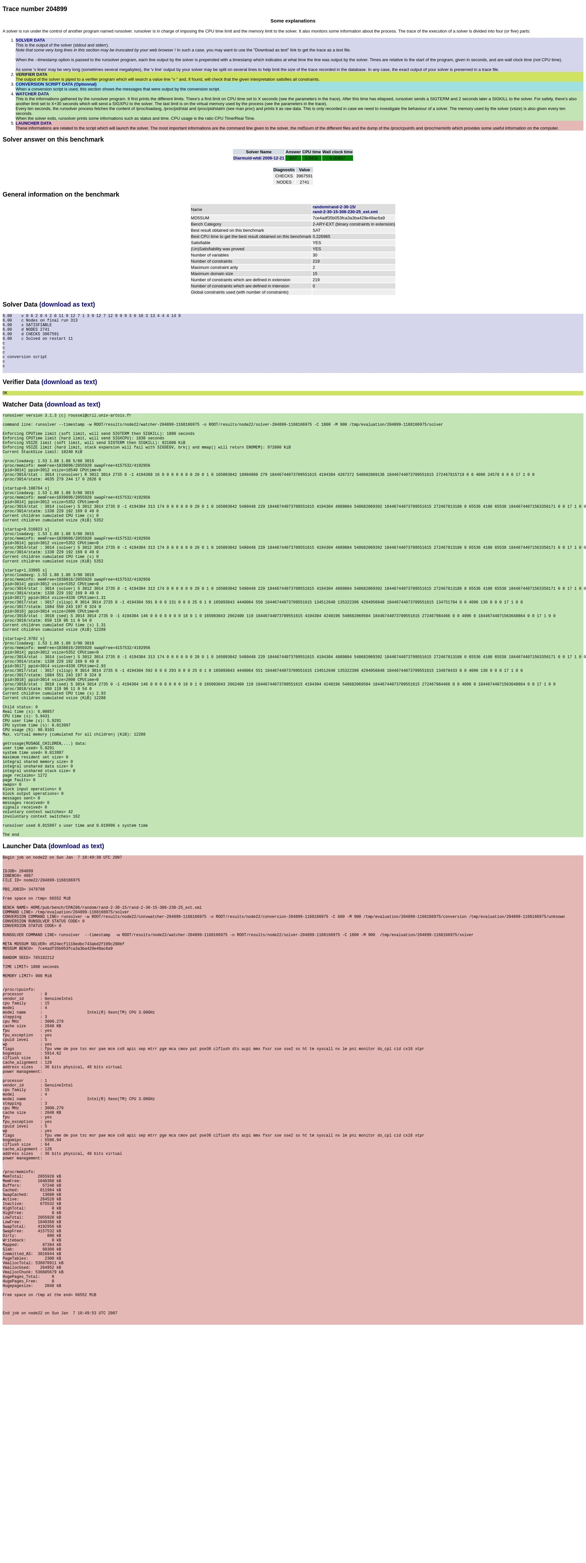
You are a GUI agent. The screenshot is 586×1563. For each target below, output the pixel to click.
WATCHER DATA (32, 93)
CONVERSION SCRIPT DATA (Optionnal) (56, 84)
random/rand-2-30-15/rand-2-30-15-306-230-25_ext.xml (345, 209)
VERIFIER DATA (32, 74)
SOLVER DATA (30, 40)
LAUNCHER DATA (34, 123)
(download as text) (67, 304)
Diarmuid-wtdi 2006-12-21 (258, 158)
